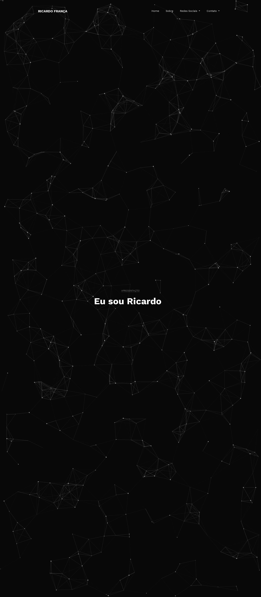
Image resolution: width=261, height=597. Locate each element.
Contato (212, 10)
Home (155, 10)
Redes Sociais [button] (189, 10)
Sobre (169, 10)
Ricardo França (52, 11)
